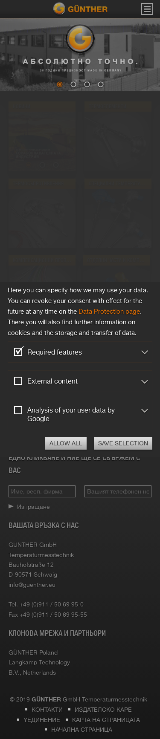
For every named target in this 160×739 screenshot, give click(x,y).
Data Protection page (109, 311)
